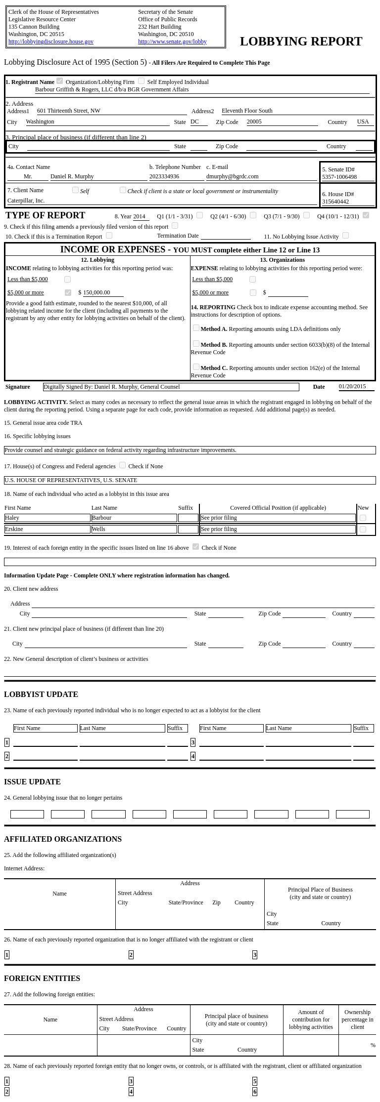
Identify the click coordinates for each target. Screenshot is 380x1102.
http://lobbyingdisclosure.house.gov (51, 41)
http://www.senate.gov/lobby (172, 41)
